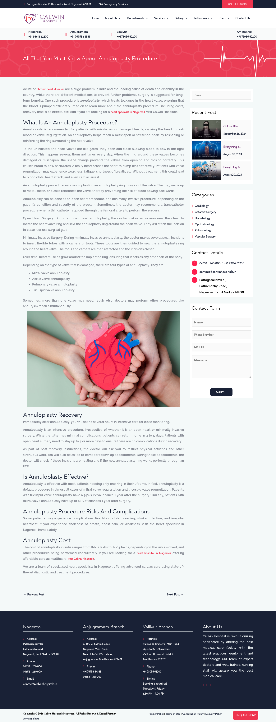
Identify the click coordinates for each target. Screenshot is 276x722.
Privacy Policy (156, 714)
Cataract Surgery (204, 212)
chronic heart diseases (51, 89)
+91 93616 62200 (38, 37)
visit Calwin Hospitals (81, 559)
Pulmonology (202, 230)
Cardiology (200, 206)
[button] (237, 4)
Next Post (175, 595)
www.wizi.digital (31, 719)
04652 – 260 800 (210, 263)
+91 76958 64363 (80, 37)
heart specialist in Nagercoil (128, 112)
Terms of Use (173, 714)
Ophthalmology (203, 224)
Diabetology (201, 218)
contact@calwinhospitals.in (217, 272)
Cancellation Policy (192, 714)
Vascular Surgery (204, 236)
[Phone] (221, 335)
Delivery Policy (213, 714)
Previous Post (34, 595)
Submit (221, 392)
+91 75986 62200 (247, 37)
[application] (119, 18)
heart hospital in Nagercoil (153, 553)
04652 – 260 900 (32, 672)
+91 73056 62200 (127, 37)
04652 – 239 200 (92, 677)
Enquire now (245, 715)
